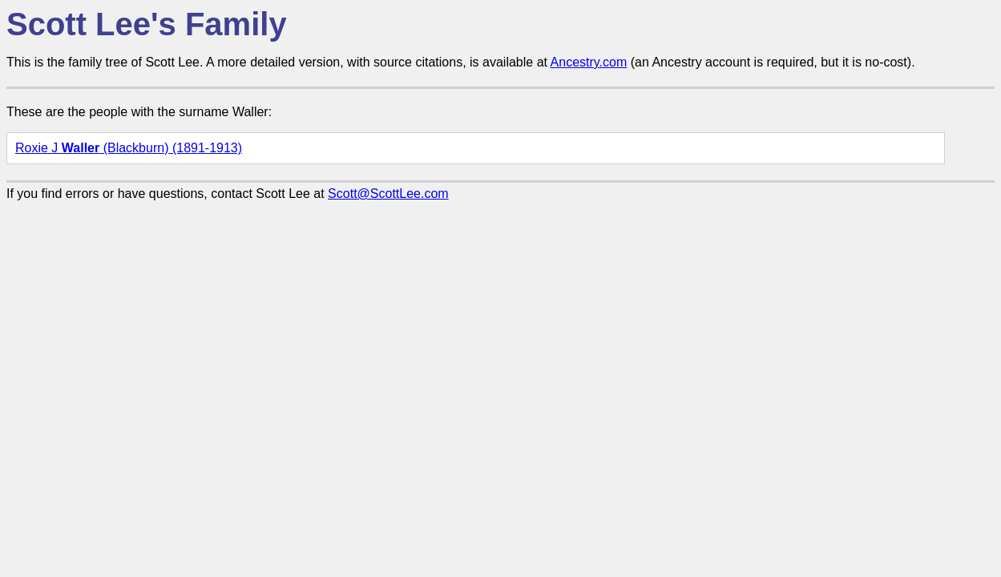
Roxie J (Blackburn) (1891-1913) (128, 148)
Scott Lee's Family (146, 24)
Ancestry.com (589, 62)
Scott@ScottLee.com (388, 193)
